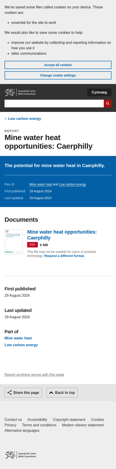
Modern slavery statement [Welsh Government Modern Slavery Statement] (83, 425)
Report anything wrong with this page (34, 375)
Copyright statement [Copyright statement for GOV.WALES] (69, 420)
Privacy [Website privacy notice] (10, 425)
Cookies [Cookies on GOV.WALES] (97, 420)
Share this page (26, 393)
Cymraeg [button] (99, 92)
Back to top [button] (65, 393)
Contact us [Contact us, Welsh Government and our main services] (13, 420)
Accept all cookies (58, 65)
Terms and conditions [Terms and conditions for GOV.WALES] (39, 425)
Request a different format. (64, 256)
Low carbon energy (24, 119)
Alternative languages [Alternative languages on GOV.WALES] (22, 430)
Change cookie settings (58, 75)
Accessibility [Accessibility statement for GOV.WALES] (37, 420)
